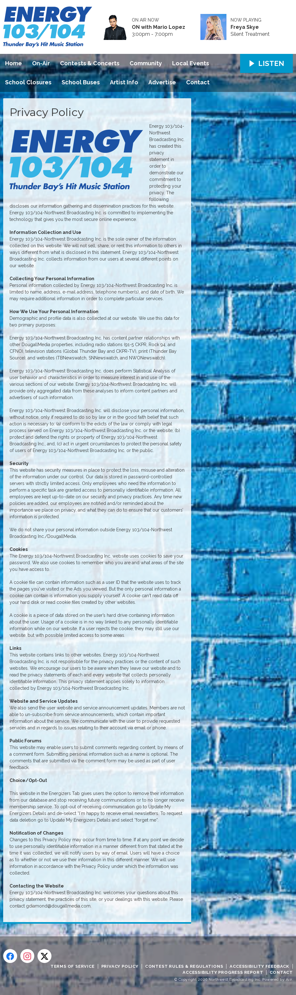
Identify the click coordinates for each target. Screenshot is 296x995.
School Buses (81, 82)
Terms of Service (72, 966)
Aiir (289, 979)
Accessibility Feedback (259, 966)
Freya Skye (245, 27)
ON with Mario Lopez (158, 27)
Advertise (162, 82)
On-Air (41, 63)
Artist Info (124, 82)
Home (13, 63)
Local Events (190, 63)
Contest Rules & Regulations (184, 966)
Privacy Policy (119, 966)
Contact (198, 82)
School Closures (28, 82)
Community (146, 63)
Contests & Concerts (89, 63)
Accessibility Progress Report (223, 972)
